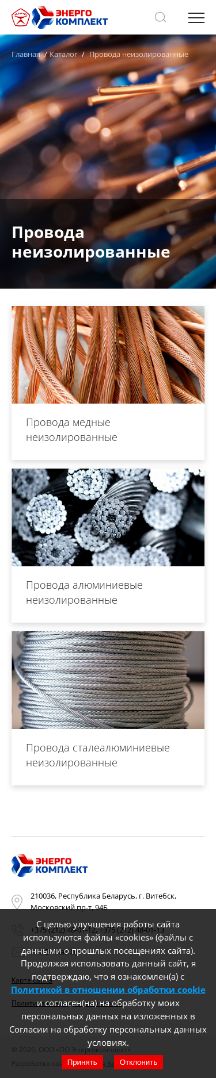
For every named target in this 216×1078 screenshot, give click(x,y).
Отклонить (139, 1062)
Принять (82, 1062)
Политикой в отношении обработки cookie (108, 989)
